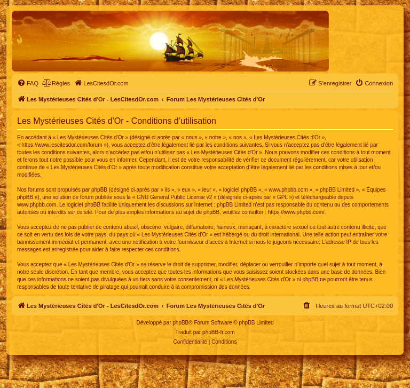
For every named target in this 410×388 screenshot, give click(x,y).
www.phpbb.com (36, 205)
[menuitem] (27, 83)
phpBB (180, 323)
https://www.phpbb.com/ (296, 212)
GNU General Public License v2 (174, 197)
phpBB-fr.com (218, 332)
